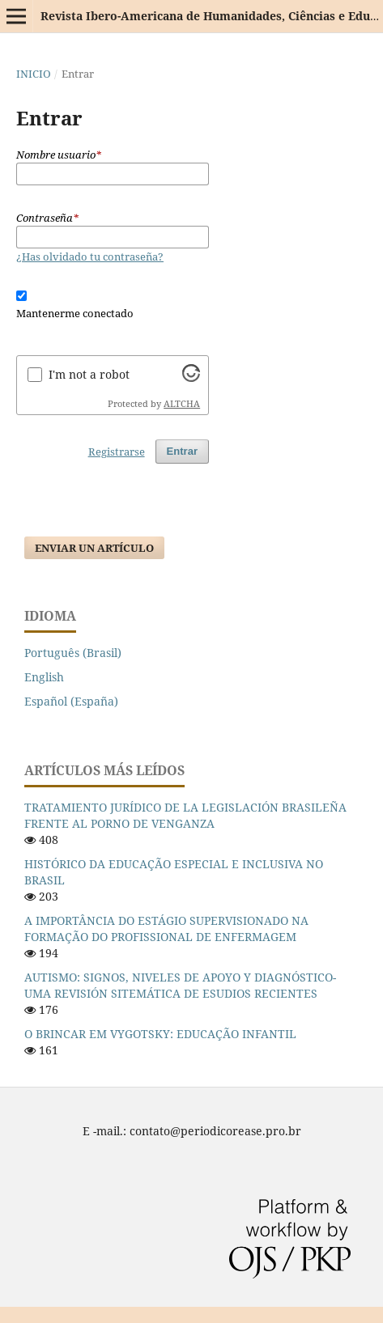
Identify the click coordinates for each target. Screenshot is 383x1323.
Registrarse (116, 451)
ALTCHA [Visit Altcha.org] (182, 403)
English (44, 677)
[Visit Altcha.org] (191, 377)
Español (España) (71, 701)
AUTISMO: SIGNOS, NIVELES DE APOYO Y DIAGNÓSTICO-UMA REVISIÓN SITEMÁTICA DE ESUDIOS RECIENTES (180, 985)
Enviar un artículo (94, 548)
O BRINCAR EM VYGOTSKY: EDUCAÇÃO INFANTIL (160, 1033)
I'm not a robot (89, 374)
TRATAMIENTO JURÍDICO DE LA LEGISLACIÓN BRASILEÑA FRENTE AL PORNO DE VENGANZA (185, 815)
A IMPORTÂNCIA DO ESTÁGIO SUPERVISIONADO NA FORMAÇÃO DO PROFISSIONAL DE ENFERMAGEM (166, 928)
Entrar (182, 451)
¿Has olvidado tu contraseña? (90, 256)
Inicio (33, 73)
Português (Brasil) (72, 652)
